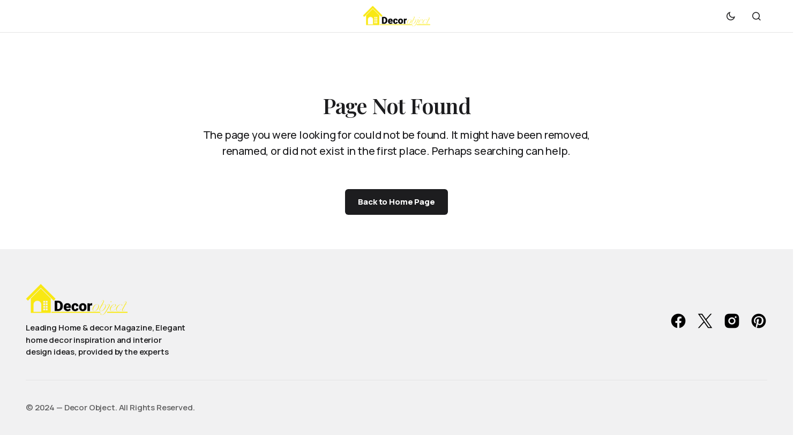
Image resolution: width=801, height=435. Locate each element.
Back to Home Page (396, 201)
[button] (731, 16)
